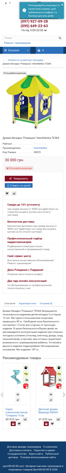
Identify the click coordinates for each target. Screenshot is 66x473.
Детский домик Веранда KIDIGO (48, 411)
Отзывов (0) (46, 303)
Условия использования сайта (38, 457)
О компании (50, 446)
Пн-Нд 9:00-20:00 (34, 30)
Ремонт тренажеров (17, 43)
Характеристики (27, 303)
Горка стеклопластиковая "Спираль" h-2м (17, 412)
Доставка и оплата (20, 450)
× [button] (62, 4)
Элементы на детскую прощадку (25, 60)
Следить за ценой (18, 185)
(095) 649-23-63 (34, 26)
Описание (9, 303)
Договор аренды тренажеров (24, 446)
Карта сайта (36, 453)
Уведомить (18, 178)
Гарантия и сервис (44, 450)
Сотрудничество (17, 453)
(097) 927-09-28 (34, 21)
